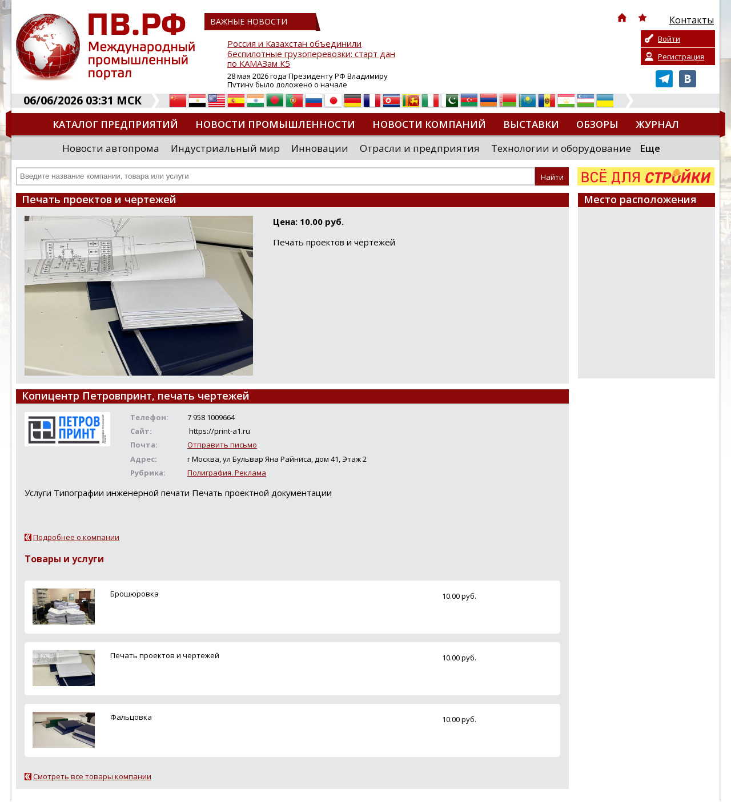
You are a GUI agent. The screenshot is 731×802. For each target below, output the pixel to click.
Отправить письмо (222, 445)
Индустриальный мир (225, 148)
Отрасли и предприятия (420, 148)
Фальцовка (131, 717)
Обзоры (597, 124)
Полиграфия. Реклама (226, 473)
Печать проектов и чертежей (164, 655)
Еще (650, 148)
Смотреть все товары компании (92, 776)
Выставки (531, 124)
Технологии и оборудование (561, 148)
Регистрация (681, 56)
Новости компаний (429, 124)
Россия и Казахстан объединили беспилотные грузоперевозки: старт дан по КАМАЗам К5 (311, 54)
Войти (669, 39)
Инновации (319, 148)
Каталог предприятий (115, 124)
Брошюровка (134, 594)
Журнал (657, 124)
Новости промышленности (275, 124)
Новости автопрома (110, 148)
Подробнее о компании (76, 537)
